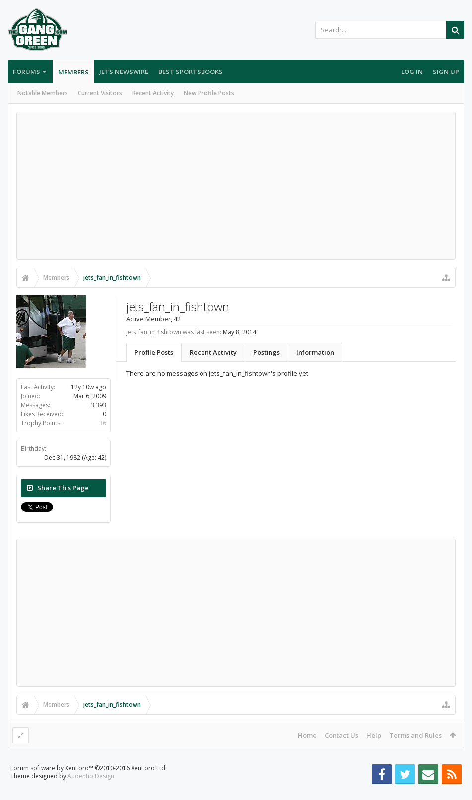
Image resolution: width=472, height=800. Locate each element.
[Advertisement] (236, 185)
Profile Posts (154, 352)
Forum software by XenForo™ (88, 784)
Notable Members (42, 93)
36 (102, 423)
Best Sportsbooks (190, 71)
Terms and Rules (415, 735)
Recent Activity (153, 93)
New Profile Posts (209, 93)
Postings (266, 352)
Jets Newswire (123, 71)
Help (373, 735)
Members (73, 72)
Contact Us (341, 735)
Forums (26, 71)
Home (307, 735)
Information (315, 352)
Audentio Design (90, 792)
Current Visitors (100, 93)
